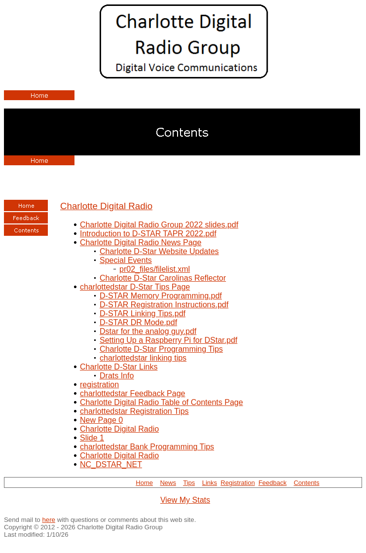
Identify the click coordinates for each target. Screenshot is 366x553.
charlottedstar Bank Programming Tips (147, 446)
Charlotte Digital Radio (106, 206)
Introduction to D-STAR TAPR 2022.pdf (148, 233)
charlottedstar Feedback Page (132, 393)
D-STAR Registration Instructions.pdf (164, 304)
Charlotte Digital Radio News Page (140, 242)
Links (209, 482)
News (168, 482)
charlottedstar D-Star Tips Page (135, 287)
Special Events (126, 260)
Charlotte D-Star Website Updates (159, 251)
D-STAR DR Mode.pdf (138, 322)
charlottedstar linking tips (143, 358)
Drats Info (117, 375)
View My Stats (185, 500)
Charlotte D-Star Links (118, 367)
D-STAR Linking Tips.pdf (142, 313)
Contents (306, 482)
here (48, 519)
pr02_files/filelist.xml (154, 269)
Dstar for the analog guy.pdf (148, 331)
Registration (237, 482)
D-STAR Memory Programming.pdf (161, 296)
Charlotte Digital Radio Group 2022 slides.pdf (159, 225)
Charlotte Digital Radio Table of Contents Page (161, 402)
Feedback (272, 482)
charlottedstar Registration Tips (134, 411)
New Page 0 (101, 420)
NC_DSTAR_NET (111, 464)
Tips (189, 482)
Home (144, 482)
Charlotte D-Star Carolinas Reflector (163, 278)
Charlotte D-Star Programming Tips (161, 349)
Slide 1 (92, 438)
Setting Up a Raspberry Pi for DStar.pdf (168, 340)
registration (99, 384)
